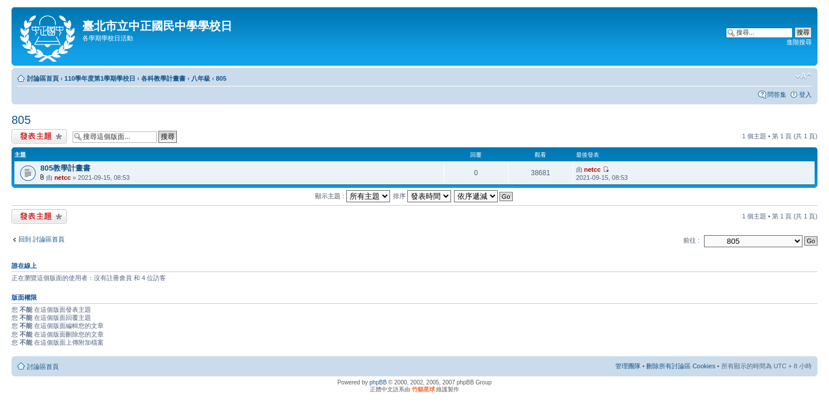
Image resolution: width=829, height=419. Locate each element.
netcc (62, 177)
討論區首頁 (43, 78)
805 (221, 78)
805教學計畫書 (65, 168)
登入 (805, 94)
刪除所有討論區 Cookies (681, 366)
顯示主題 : (352, 195)
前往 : (691, 240)
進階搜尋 (799, 42)
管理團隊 (628, 366)
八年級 (200, 78)
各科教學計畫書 (163, 78)
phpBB (378, 382)
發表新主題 (39, 136)
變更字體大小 (803, 76)
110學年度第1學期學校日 (100, 78)
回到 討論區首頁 (41, 239)
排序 (422, 195)
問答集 (776, 94)
